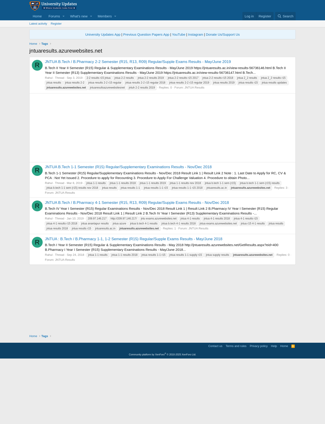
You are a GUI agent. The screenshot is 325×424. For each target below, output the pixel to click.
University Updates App (103, 34)
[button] (63, 16)
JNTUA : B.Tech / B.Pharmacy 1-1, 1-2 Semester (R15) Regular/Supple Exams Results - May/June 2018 (133, 302)
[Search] (285, 16)
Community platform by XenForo (162, 417)
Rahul (49, 141)
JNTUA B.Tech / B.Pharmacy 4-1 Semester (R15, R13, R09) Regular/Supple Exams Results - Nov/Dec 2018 (137, 266)
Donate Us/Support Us (223, 34)
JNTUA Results (194, 150)
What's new (79, 16)
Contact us (215, 409)
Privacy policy (259, 409)
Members (105, 16)
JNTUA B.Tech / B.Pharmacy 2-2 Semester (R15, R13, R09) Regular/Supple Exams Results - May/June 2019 (138, 125)
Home (37, 16)
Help (274, 409)
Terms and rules (236, 409)
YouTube (178, 34)
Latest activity (38, 23)
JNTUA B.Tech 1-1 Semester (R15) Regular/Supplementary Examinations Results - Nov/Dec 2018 (128, 230)
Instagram (195, 34)
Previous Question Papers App (146, 34)
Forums (54, 16)
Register (56, 23)
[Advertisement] (162, 88)
